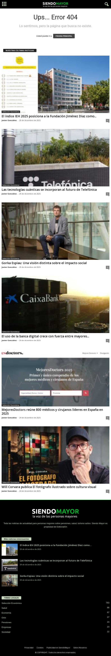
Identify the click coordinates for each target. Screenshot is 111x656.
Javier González (9, 120)
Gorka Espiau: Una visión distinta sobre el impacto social (44, 263)
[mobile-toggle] (4, 4)
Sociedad (6, 632)
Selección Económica (10, 112)
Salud (4, 608)
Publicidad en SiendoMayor (58, 647)
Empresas (6, 627)
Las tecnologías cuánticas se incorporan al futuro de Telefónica (49, 190)
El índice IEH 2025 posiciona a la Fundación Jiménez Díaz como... (49, 116)
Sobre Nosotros (80, 647)
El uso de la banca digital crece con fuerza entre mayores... (45, 336)
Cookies (40, 647)
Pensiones (6, 622)
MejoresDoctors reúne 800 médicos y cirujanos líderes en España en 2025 (52, 412)
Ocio (4, 617)
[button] (106, 4)
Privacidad (28, 647)
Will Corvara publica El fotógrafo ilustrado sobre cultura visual (49, 487)
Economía (6, 613)
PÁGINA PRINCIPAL (64, 36)
